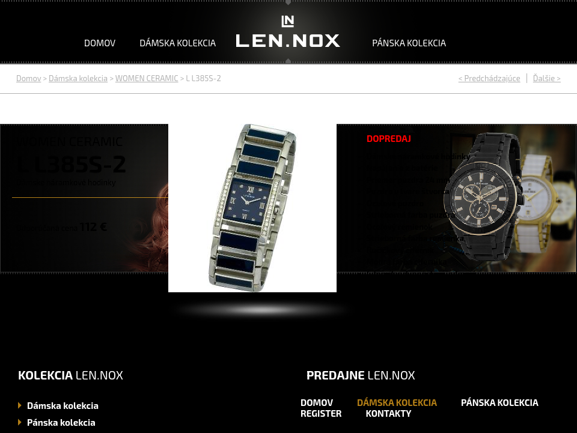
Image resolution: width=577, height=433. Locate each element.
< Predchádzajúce (490, 78)
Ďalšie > (547, 78)
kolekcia (63, 405)
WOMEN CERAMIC (147, 78)
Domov (99, 42)
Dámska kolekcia (177, 42)
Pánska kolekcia (409, 42)
